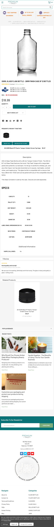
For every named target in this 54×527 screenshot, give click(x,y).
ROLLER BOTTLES (34, 507)
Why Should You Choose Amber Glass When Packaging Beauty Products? (13, 357)
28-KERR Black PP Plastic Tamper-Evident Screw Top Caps (27, 310)
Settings (5, 524)
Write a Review (19, 84)
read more (5, 370)
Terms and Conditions (8, 501)
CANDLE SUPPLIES (34, 510)
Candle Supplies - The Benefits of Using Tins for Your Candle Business (39, 357)
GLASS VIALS (32, 504)
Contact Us (5, 498)
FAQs (3, 507)
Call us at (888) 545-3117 (27, 449)
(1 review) (12, 84)
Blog (3, 513)
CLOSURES (32, 501)
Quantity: (5, 104)
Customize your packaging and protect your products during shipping (13, 394)
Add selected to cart (21, 143)
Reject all (14, 524)
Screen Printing (6, 510)
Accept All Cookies (26, 524)
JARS (30, 513)
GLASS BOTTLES (33, 495)
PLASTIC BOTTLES (34, 498)
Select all (7, 143)
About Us (4, 495)
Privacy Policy (6, 504)
